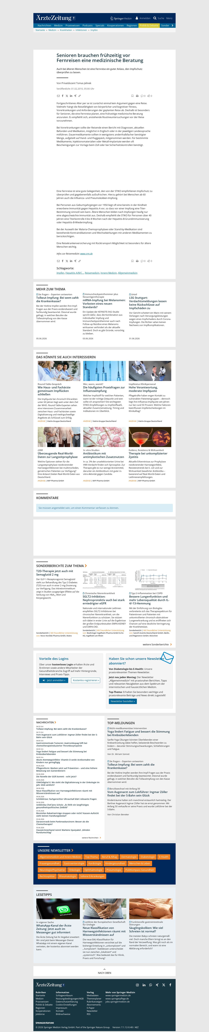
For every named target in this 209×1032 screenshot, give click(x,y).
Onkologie (74, 870)
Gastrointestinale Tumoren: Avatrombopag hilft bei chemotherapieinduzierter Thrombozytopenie (61, 745)
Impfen (60, 273)
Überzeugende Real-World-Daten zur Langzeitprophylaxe (58, 456)
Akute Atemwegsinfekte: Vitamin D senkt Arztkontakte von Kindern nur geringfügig (65, 761)
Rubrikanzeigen (94, 1002)
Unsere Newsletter (54, 851)
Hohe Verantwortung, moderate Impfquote (143, 389)
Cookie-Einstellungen (66, 1005)
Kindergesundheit (115, 864)
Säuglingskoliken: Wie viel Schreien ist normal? (146, 930)
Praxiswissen (73, 26)
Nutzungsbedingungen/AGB (70, 999)
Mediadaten (93, 996)
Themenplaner (94, 999)
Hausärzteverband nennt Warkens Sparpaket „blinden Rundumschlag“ (63, 832)
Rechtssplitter (47, 877)
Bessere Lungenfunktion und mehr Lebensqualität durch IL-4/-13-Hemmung (149, 600)
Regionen (132, 26)
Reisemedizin (92, 273)
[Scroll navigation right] (172, 26)
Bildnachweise (63, 1014)
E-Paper (90, 1008)
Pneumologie (114, 870)
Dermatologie (128, 857)
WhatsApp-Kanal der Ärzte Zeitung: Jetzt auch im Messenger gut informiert (53, 929)
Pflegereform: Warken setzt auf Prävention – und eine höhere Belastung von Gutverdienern (66, 770)
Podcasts (88, 26)
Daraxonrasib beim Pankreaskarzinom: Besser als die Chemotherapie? (62, 823)
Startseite (40, 996)
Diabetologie (148, 857)
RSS (88, 1014)
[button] (169, 18)
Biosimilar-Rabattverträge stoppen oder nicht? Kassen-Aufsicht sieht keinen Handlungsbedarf (67, 815)
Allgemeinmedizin (127, 273)
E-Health (163, 857)
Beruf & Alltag (109, 857)
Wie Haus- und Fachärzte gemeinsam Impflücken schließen (54, 391)
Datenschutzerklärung (67, 1002)
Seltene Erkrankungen (92, 877)
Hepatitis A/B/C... (74, 273)
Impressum (61, 1008)
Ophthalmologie (93, 870)
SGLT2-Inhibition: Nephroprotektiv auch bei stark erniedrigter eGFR (104, 600)
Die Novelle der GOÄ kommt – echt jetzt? (56, 777)
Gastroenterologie (74, 864)
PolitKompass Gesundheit (139, 870)
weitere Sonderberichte (158, 645)
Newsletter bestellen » (123, 702)
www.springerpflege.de (117, 999)
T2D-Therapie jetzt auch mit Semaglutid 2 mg (54, 573)
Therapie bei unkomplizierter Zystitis (148, 456)
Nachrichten (44, 26)
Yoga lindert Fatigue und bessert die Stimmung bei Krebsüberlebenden (61, 753)
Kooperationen (115, 26)
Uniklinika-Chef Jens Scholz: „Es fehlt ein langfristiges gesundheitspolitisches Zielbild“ (62, 806)
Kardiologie (95, 864)
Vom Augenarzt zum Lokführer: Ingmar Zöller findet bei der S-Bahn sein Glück (67, 736)
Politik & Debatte (149, 26)
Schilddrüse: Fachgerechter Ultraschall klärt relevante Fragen (66, 799)
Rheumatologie (67, 877)
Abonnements (94, 1005)
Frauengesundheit (50, 864)
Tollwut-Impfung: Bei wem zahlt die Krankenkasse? (57, 300)
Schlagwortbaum (64, 996)
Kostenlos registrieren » (86, 681)
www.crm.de (86, 254)
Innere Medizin (109, 273)
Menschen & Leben (139, 864)
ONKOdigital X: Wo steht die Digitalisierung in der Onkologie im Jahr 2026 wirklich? (67, 784)
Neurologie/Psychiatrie (52, 870)
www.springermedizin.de (118, 996)
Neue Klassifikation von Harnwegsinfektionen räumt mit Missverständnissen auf (64, 792)
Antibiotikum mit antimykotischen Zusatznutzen (103, 456)
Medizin (58, 26)
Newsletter (92, 1011)
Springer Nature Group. (98, 1027)
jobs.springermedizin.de (118, 1002)
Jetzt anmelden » (53, 681)
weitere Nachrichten (92, 838)
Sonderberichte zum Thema (60, 566)
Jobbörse (40, 1014)
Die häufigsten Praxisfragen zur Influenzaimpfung (104, 389)
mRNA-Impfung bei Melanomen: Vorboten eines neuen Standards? (104, 304)
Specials (100, 26)
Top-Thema (91, 857)
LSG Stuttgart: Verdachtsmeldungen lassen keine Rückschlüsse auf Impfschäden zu (148, 304)
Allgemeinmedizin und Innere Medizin (60, 857)
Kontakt (60, 1011)
